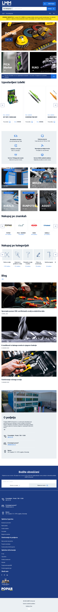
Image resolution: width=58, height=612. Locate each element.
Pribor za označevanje (38, 263)
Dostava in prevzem (6, 522)
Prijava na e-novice (42, 485)
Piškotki (3, 562)
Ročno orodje (7, 262)
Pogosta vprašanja (5, 544)
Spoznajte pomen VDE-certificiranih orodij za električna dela (22, 311)
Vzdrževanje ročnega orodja (11, 380)
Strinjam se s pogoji (14, 485)
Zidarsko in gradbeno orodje (17, 263)
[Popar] (29, 589)
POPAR (10, 33)
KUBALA (9, 205)
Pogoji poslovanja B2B (6, 565)
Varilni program (49, 262)
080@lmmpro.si (12, 444)
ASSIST (46, 205)
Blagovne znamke (5, 534)
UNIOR (8, 183)
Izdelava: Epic (29, 606)
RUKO (35, 67)
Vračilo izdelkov (5, 528)
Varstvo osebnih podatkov (29, 603)
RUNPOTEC (29, 205)
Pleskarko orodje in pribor (27, 263)
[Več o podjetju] (4, 429)
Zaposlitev (3, 556)
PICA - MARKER (21, 233)
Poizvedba (7, 122)
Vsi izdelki (3, 531)
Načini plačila (4, 525)
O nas (2, 553)
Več (9, 39)
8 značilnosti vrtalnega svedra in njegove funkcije (19, 345)
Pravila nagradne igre (6, 568)
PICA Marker (8, 66)
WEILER (36, 183)
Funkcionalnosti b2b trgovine (8, 547)
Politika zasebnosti (5, 559)
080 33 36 (10, 437)
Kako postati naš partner (7, 541)
